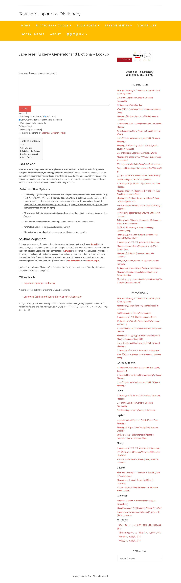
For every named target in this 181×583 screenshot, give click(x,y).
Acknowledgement (30, 154)
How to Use (27, 148)
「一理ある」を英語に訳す (129, 540)
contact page (92, 261)
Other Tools (27, 157)
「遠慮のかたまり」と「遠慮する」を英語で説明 (139, 532)
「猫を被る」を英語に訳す (129, 536)
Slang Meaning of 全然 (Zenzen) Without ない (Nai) (139, 508)
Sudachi (94, 244)
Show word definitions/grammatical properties (41, 120)
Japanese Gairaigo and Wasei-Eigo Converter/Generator (53, 296)
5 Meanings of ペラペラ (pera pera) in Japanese (138, 350)
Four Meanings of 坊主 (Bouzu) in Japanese (136, 410)
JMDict (67, 251)
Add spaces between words (33, 123)
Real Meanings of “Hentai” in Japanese (134, 313)
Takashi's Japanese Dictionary (50, 13)
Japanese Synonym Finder (53, 133)
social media (74, 261)
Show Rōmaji (26, 126)
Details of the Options (31, 151)
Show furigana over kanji (31, 129)
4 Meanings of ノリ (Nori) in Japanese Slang (136, 317)
